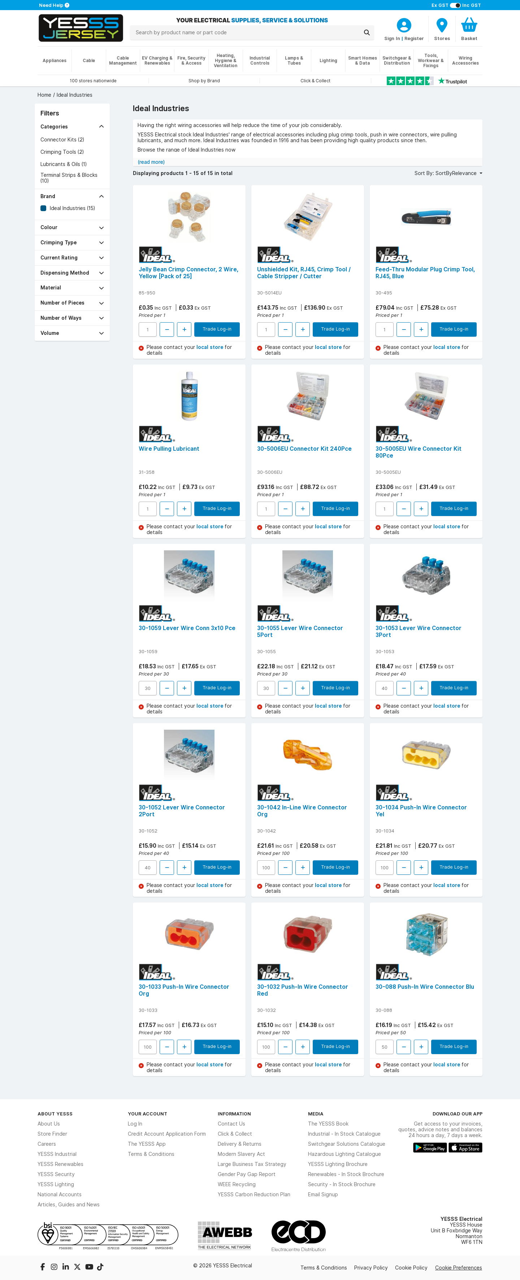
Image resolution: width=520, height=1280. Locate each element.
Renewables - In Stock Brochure (346, 1174)
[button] (72, 126)
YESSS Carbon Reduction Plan (254, 1194)
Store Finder (52, 1134)
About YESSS (55, 1114)
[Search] (367, 32)
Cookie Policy (411, 1268)
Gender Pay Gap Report (247, 1174)
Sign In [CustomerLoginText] (392, 38)
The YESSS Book (328, 1124)
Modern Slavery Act (241, 1154)
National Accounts (60, 1194)
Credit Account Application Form (167, 1134)
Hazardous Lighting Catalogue (344, 1154)
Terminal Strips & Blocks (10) (69, 178)
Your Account (147, 1114)
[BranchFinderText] (442, 29)
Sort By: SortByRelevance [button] (446, 173)
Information (234, 1114)
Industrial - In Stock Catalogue (344, 1134)
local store (210, 347)
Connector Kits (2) (62, 140)
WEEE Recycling (237, 1184)
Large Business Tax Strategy (252, 1164)
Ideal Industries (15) (72, 208)
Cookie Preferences (458, 1268)
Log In (135, 1124)
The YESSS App (147, 1144)
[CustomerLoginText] (404, 24)
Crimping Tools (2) (62, 152)
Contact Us (231, 1124)
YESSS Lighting (56, 1184)
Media (316, 1114)
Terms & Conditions (151, 1154)
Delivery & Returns (239, 1144)
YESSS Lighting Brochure (338, 1164)
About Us (49, 1124)
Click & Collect (235, 1134)
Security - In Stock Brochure (342, 1184)
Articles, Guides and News (69, 1204)
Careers (47, 1144)
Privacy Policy (371, 1268)
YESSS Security (56, 1174)
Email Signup (323, 1194)
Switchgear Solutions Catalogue (346, 1144)
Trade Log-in (217, 329)
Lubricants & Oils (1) (63, 164)
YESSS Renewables (60, 1164)
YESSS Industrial (57, 1154)
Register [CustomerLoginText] (414, 38)
